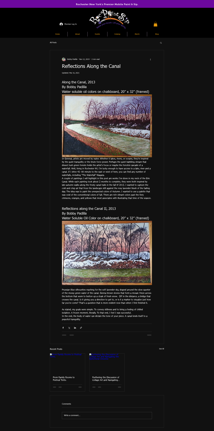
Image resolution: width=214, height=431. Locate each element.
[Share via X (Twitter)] (69, 328)
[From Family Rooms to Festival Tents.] (67, 363)
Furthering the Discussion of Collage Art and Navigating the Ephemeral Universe (105, 379)
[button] (155, 24)
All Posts (53, 43)
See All (161, 349)
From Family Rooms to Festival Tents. (64, 378)
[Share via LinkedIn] (75, 328)
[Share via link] (81, 328)
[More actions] (150, 59)
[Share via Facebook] (63, 328)
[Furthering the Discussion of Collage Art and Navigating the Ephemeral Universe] (106, 363)
